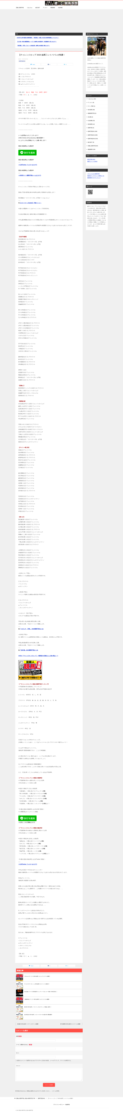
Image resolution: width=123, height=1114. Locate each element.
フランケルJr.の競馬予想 (93, 173)
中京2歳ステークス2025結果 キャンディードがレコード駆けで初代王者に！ (40, 991)
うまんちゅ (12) (92, 99)
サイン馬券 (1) (91, 106)
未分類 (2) (90, 117)
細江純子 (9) (91, 142)
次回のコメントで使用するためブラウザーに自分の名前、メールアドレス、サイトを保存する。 (44, 1060)
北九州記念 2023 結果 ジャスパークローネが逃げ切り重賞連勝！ (38, 1014)
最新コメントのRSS (92, 161)
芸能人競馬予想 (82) (93, 145)
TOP (25, 1098)
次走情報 (60, 7)
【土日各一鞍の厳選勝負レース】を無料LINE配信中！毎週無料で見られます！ (37, 41)
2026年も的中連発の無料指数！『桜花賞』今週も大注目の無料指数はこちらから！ (38, 37)
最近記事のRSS (91, 159)
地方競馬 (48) (91, 109)
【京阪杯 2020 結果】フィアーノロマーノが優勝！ (28, 1024)
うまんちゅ (29, 7)
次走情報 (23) (91, 120)
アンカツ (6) (91, 102)
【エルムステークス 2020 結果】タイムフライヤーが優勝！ (37, 976)
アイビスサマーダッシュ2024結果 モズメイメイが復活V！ (37, 984)
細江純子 (37, 7)
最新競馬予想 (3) (92, 113)
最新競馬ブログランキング (94, 177)
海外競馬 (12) (91, 124)
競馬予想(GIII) (22, 61)
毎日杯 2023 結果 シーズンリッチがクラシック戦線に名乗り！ (38, 1007)
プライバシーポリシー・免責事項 (61, 1104)
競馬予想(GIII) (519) (93, 138)
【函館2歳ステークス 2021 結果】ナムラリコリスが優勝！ (37, 999)
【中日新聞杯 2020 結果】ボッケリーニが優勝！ (70, 1024)
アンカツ (45, 7)
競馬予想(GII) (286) (93, 135)
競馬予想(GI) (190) (92, 131)
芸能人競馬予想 (20, 7)
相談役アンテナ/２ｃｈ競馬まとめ (95, 175)
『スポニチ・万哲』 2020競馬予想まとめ (31, 629)
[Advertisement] (61, 20)
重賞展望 (53, 7)
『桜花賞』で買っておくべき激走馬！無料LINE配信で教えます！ (33, 45)
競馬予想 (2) (91, 127)
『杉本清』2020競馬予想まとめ (29, 650)
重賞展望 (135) (91, 149)
